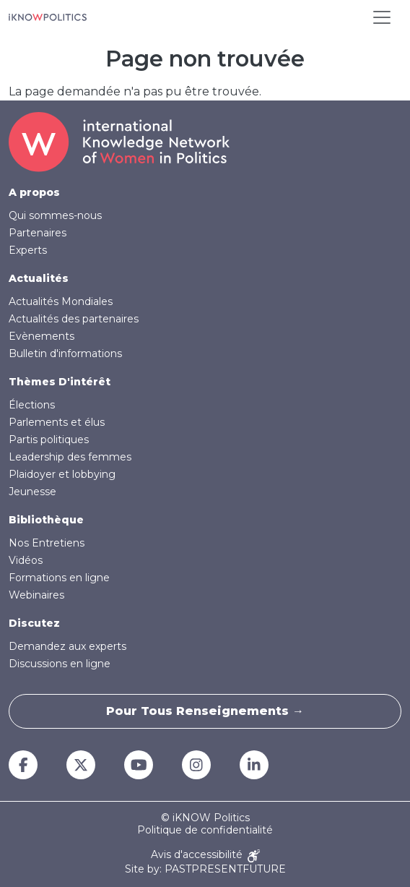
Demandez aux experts (67, 646)
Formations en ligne (59, 577)
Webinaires (36, 594)
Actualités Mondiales (61, 301)
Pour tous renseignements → (205, 711)
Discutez (34, 623)
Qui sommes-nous (55, 215)
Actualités (39, 278)
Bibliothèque (46, 519)
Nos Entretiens (46, 542)
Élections (32, 404)
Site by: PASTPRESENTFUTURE (205, 869)
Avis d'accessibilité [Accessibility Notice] (205, 855)
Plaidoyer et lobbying (62, 474)
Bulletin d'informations (65, 353)
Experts (28, 250)
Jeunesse (32, 491)
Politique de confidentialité (205, 830)
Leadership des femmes (70, 456)
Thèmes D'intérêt (59, 381)
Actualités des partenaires (74, 318)
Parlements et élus (57, 422)
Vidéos (26, 560)
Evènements (41, 336)
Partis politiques (49, 439)
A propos (34, 192)
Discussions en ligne (59, 663)
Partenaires (37, 232)
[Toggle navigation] (381, 17)
